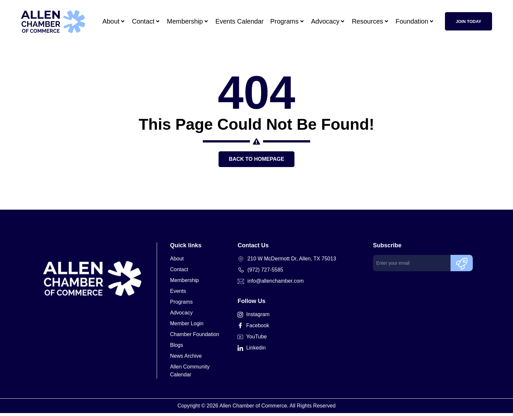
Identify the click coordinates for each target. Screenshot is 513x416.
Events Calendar (239, 21)
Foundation (415, 21)
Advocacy (328, 21)
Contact (146, 21)
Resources (370, 21)
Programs (287, 21)
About (113, 21)
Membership (188, 21)
